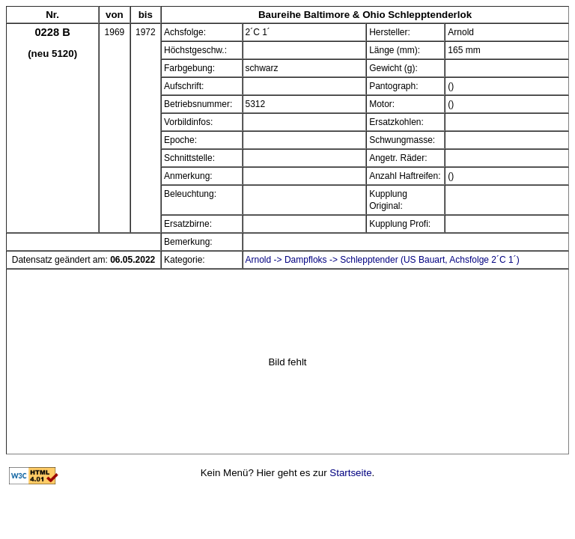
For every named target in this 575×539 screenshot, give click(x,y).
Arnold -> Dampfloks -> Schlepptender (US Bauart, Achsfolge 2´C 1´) (383, 260)
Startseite (350, 472)
